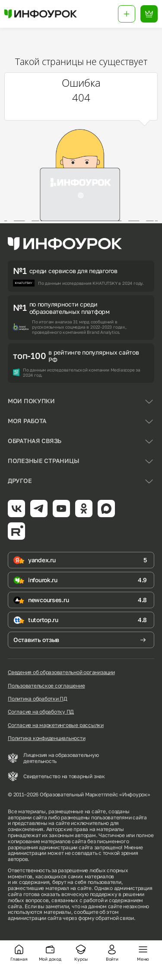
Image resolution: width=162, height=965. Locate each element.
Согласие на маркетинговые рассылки (56, 725)
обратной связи (114, 918)
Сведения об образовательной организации (61, 672)
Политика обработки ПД (37, 699)
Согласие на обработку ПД (41, 712)
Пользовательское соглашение (46, 686)
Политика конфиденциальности (47, 738)
